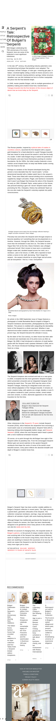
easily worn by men (23, 527)
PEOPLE (35, 658)
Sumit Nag (10, 59)
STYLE (2, 35)
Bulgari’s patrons (14, 533)
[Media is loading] (45, 95)
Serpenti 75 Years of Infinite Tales (22, 550)
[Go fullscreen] (48, 95)
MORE (3, 47)
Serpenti (31, 548)
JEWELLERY (10, 61)
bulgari (23, 548)
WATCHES (23, 61)
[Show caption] (20, 371)
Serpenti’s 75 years (32, 423)
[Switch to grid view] (52, 95)
